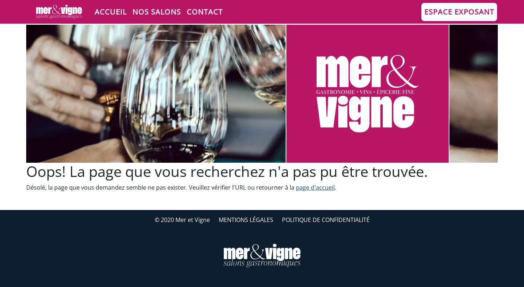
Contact (205, 12)
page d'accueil (315, 187)
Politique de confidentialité (326, 220)
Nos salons (156, 12)
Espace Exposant (459, 12)
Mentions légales (246, 220)
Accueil (111, 12)
